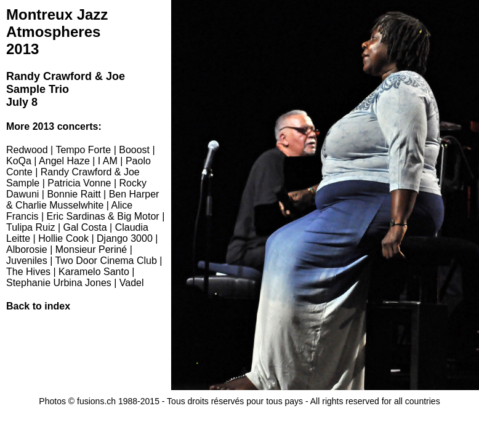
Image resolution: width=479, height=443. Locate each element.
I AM (108, 161)
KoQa (18, 161)
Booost (134, 150)
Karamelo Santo (93, 271)
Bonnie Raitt (73, 194)
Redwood (27, 150)
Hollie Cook (63, 238)
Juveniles (26, 260)
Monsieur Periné (91, 249)
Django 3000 (125, 238)
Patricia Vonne (79, 183)
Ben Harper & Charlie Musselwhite (82, 199)
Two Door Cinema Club (105, 260)
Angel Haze (64, 161)
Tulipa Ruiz (30, 227)
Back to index (38, 306)
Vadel (131, 282)
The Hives (28, 271)
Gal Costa (85, 227)
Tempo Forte (83, 150)
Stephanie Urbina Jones (58, 282)
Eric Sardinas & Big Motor (103, 216)
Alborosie (26, 249)
